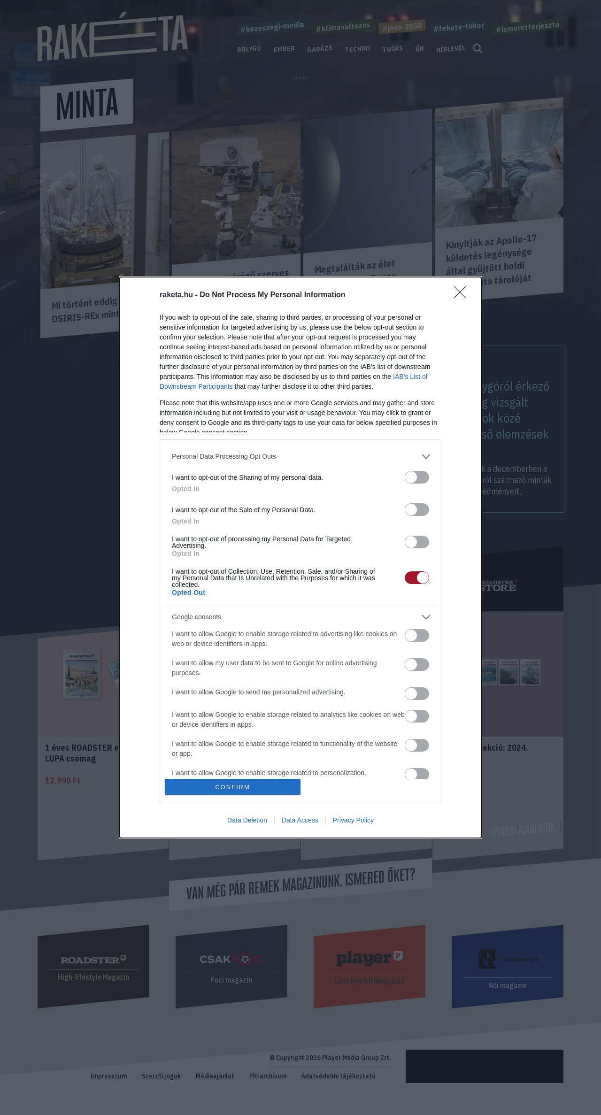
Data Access (300, 820)
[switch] (417, 477)
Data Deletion (247, 820)
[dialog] (300, 557)
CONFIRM (232, 787)
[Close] (463, 295)
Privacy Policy (353, 820)
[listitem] (300, 456)
